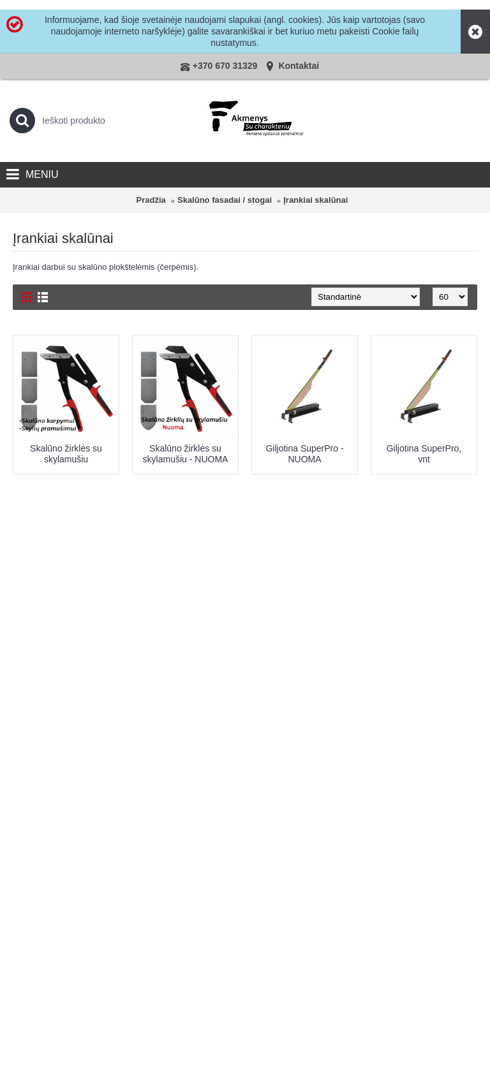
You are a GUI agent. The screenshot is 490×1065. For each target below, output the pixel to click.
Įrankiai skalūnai (315, 200)
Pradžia (151, 200)
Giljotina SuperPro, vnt (424, 453)
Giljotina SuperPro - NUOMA (304, 453)
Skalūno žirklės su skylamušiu (66, 453)
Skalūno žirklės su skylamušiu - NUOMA (185, 453)
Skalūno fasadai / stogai (224, 200)
